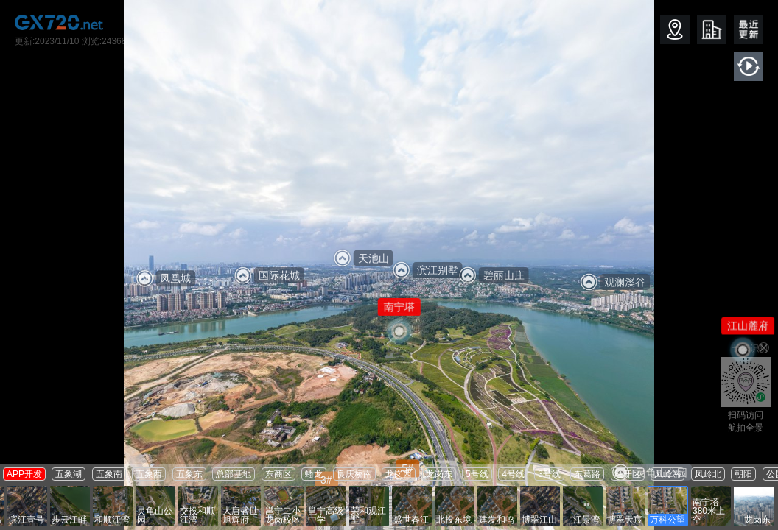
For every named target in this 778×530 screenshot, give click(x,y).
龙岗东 (439, 474)
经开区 (627, 474)
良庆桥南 (354, 474)
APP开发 (24, 474)
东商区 (278, 474)
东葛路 (587, 474)
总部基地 (233, 474)
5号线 (477, 474)
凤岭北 (708, 474)
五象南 (109, 474)
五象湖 (68, 474)
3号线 (549, 474)
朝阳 (743, 474)
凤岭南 (667, 474)
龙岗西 (398, 474)
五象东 (189, 474)
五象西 (149, 474)
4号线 (513, 474)
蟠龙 (314, 474)
